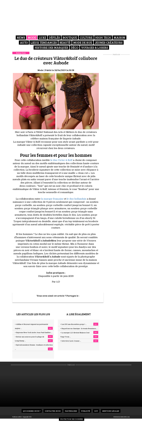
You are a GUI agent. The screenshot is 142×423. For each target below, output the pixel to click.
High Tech (103, 37)
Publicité (85, 411)
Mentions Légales (110, 411)
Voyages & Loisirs (94, 47)
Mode (32, 37)
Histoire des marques (51, 47)
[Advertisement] (119, 93)
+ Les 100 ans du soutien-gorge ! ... (73, 324)
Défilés (54, 37)
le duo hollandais (76, 199)
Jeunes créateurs (109, 42)
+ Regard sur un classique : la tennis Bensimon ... (78, 328)
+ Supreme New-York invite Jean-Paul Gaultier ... (33, 332)
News (21, 37)
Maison (119, 37)
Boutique (70, 37)
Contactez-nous (53, 411)
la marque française (52, 199)
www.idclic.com (125, 417)
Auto (24, 42)
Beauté (65, 42)
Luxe (42, 37)
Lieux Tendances (44, 42)
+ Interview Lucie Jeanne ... (70, 341)
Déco (74, 47)
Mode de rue (82, 42)
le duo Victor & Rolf (61, 160)
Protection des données (71, 419)
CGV (96, 411)
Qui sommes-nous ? (32, 411)
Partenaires (71, 411)
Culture (86, 37)
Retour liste (21, 53)
